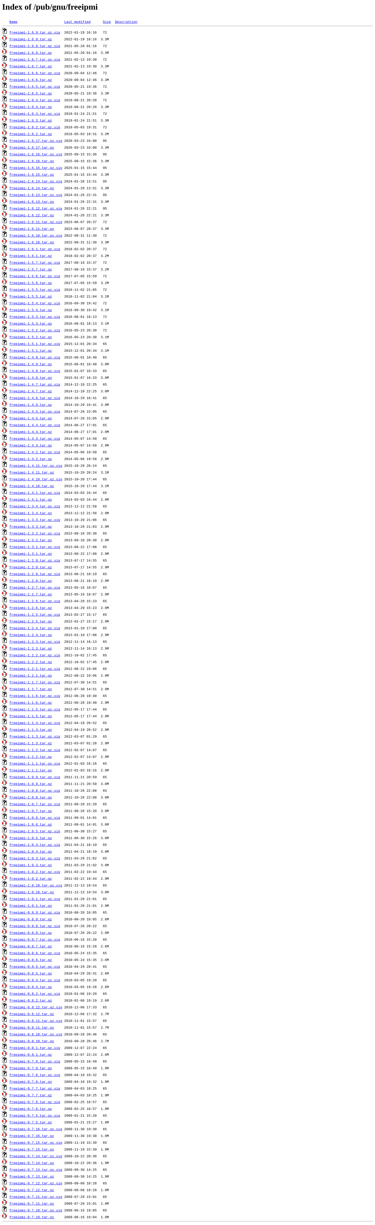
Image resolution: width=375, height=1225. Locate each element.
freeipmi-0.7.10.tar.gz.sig (35, 1210)
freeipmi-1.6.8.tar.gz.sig (34, 45)
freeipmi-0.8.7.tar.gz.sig (34, 939)
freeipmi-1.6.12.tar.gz (31, 215)
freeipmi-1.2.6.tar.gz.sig (34, 601)
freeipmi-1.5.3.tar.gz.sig (34, 316)
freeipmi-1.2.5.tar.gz (30, 621)
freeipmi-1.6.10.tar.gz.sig (35, 235)
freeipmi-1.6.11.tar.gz (31, 228)
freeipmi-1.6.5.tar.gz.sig (34, 86)
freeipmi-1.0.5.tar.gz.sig (34, 831)
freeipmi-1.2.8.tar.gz (30, 580)
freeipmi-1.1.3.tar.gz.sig (34, 736)
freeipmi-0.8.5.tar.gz (30, 973)
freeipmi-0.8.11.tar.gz (31, 1027)
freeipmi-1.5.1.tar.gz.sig (34, 343)
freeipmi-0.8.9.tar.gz (30, 919)
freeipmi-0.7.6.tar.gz (30, 1108)
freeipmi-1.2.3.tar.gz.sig (34, 641)
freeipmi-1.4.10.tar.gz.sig (35, 479)
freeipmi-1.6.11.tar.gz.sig (35, 221)
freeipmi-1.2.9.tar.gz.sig (34, 560)
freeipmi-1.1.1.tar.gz (30, 770)
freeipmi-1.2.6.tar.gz (30, 607)
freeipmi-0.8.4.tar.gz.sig (34, 980)
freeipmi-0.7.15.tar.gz (31, 1149)
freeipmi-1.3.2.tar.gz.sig (34, 533)
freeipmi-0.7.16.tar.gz (31, 1135)
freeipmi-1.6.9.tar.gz (30, 39)
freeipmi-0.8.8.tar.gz (30, 932)
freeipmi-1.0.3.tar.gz (30, 865)
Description (126, 21)
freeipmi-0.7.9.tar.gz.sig (34, 1061)
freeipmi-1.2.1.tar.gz (30, 675)
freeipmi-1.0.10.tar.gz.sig (35, 885)
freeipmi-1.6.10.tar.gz (31, 242)
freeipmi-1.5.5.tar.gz (30, 296)
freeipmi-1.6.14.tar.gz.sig (35, 181)
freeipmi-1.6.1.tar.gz (30, 255)
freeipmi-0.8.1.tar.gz (30, 1054)
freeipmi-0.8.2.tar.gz (30, 1000)
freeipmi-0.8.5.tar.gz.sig (34, 966)
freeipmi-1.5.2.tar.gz (30, 337)
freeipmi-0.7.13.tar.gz (31, 1176)
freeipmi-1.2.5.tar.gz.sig (34, 614)
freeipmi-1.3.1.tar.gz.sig (34, 546)
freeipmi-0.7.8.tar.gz (30, 1081)
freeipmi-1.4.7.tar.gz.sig (34, 384)
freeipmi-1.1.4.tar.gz (30, 729)
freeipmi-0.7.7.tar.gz (30, 1095)
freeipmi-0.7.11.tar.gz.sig (35, 1196)
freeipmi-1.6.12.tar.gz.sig (35, 208)
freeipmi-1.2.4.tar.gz (30, 634)
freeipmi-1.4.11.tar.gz (31, 472)
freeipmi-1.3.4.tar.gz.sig (34, 506)
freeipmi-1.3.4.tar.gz (30, 513)
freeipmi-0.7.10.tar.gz (31, 1217)
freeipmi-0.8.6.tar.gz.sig (34, 953)
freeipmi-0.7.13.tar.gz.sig (35, 1169)
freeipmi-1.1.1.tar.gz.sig (34, 763)
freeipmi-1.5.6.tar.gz (30, 282)
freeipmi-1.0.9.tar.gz (30, 783)
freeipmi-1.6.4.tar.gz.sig (34, 100)
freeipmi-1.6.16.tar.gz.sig (35, 154)
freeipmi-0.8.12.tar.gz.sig (35, 1007)
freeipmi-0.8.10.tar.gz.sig (35, 1034)
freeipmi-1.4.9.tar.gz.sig (34, 357)
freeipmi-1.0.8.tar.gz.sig (34, 790)
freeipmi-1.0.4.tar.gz (30, 851)
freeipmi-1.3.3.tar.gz (30, 526)
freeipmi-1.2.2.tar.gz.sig (34, 655)
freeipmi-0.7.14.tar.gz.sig (35, 1156)
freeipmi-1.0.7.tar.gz (30, 810)
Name (13, 21)
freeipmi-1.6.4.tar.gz (30, 106)
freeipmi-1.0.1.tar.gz (30, 905)
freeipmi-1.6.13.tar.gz (31, 201)
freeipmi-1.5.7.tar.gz (30, 269)
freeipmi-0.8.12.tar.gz (31, 1014)
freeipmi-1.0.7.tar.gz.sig (34, 804)
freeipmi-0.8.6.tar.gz (30, 959)
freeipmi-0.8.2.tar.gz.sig (34, 993)
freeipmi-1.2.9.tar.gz (30, 567)
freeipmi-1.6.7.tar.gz (30, 66)
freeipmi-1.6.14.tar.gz (31, 188)
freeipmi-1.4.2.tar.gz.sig (34, 452)
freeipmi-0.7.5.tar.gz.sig (34, 1115)
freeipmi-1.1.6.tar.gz (30, 702)
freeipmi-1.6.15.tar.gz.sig (35, 167)
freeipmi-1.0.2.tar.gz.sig (34, 871)
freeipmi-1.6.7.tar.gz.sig (34, 59)
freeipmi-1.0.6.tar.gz (30, 824)
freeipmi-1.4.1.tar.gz (30, 499)
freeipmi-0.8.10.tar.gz (31, 1041)
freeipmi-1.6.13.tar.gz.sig (35, 194)
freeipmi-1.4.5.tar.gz (30, 418)
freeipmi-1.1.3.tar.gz (30, 743)
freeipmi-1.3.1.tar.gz (30, 553)
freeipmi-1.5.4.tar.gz (30, 309)
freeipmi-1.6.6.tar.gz (30, 79)
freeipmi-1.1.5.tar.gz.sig (34, 709)
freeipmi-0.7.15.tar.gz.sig (35, 1142)
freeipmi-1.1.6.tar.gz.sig (34, 695)
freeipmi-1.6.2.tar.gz (30, 133)
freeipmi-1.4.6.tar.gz (30, 404)
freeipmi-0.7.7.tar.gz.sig (34, 1088)
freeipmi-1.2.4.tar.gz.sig (34, 628)
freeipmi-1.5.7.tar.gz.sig (34, 262)
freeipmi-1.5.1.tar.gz (30, 350)
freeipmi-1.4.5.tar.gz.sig (34, 411)
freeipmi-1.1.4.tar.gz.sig (34, 722)
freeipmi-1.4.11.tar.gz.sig (35, 465)
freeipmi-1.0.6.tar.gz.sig (34, 817)
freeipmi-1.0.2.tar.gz (30, 878)
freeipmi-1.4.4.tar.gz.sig (34, 425)
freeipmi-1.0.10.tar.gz (31, 892)
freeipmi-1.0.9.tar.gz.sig (34, 777)
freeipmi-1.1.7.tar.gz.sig (34, 682)
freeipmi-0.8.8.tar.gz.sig (34, 926)
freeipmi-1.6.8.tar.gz (30, 52)
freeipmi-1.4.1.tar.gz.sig (34, 492)
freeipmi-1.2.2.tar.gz (30, 661)
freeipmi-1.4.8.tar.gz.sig (34, 370)
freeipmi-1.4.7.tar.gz (30, 391)
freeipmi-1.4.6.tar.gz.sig (34, 397)
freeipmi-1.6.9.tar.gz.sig (34, 32)
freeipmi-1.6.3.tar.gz (30, 120)
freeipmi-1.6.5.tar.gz (30, 93)
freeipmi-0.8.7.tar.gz (30, 946)
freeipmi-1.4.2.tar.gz (30, 458)
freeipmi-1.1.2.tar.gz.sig (34, 749)
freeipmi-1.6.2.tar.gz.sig (34, 127)
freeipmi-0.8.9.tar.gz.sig (34, 912)
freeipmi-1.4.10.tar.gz (31, 485)
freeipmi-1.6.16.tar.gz (31, 161)
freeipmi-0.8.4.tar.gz (30, 986)
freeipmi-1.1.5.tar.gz (30, 716)
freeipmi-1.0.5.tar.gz (30, 837)
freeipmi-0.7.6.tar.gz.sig (34, 1102)
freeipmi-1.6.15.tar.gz (31, 174)
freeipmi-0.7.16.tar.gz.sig (35, 1129)
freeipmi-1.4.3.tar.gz (30, 445)
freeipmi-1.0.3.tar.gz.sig (34, 858)
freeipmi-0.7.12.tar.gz (31, 1190)
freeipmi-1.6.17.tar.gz (31, 147)
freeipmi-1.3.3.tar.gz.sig (34, 519)
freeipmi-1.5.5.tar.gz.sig (34, 289)
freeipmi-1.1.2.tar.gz (30, 756)
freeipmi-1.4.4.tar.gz (30, 431)
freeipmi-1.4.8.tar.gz (30, 377)
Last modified (77, 21)
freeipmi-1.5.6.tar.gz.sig (34, 276)
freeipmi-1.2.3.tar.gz (30, 648)
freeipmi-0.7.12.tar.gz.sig (35, 1183)
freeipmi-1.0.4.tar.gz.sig (34, 844)
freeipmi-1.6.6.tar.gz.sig (34, 73)
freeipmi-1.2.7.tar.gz (30, 594)
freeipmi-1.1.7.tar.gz (30, 689)
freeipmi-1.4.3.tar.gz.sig (34, 438)
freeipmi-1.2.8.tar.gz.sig (34, 573)
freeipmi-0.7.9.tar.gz (30, 1068)
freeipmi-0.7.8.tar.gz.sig (34, 1074)
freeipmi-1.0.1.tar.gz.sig (34, 898)
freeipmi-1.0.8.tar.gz (30, 797)
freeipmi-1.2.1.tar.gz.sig (34, 668)
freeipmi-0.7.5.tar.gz (30, 1122)
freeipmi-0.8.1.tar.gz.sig (34, 1047)
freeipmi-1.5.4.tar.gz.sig (34, 303)
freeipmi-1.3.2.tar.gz (30, 540)
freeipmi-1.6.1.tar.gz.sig (34, 249)
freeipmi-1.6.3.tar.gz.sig (34, 113)
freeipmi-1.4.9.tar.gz (30, 364)
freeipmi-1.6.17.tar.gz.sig (35, 140)
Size (107, 21)
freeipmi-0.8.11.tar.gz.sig (35, 1020)
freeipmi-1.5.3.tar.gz (30, 323)
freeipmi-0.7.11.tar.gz (31, 1203)
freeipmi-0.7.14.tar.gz (31, 1162)
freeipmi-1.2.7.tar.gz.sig (34, 587)
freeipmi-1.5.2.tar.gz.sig (34, 330)
